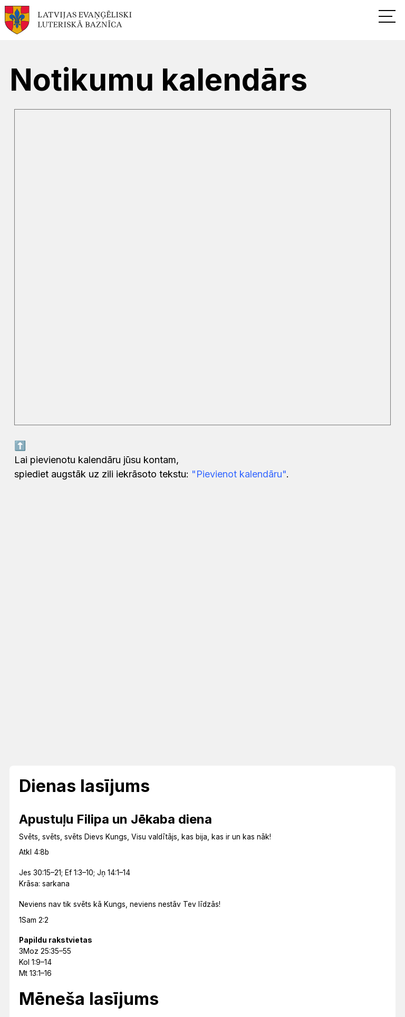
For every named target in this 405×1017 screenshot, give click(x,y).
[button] (387, 15)
